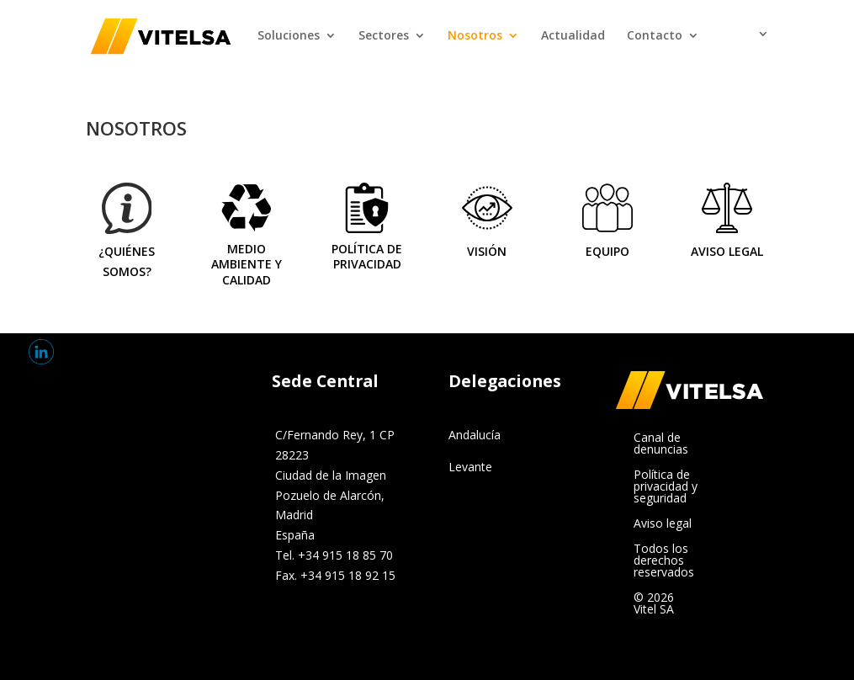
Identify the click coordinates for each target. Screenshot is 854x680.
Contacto (654, 36)
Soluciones (288, 36)
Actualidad (573, 36)
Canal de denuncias (661, 444)
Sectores (383, 36)
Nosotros (475, 36)
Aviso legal (663, 524)
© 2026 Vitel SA (654, 604)
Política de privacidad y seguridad (666, 487)
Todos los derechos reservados (664, 561)
